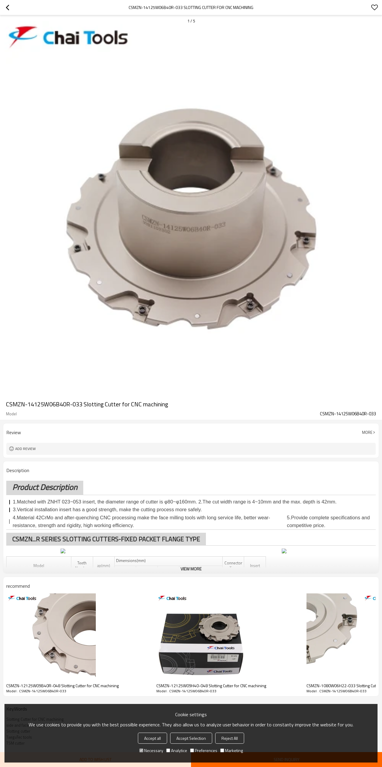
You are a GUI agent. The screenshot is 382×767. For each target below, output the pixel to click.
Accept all (152, 738)
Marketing (231, 750)
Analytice (176, 750)
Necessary (151, 750)
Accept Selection (191, 738)
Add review (25, 448)
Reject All (229, 738)
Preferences (203, 750)
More (367, 432)
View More (191, 569)
